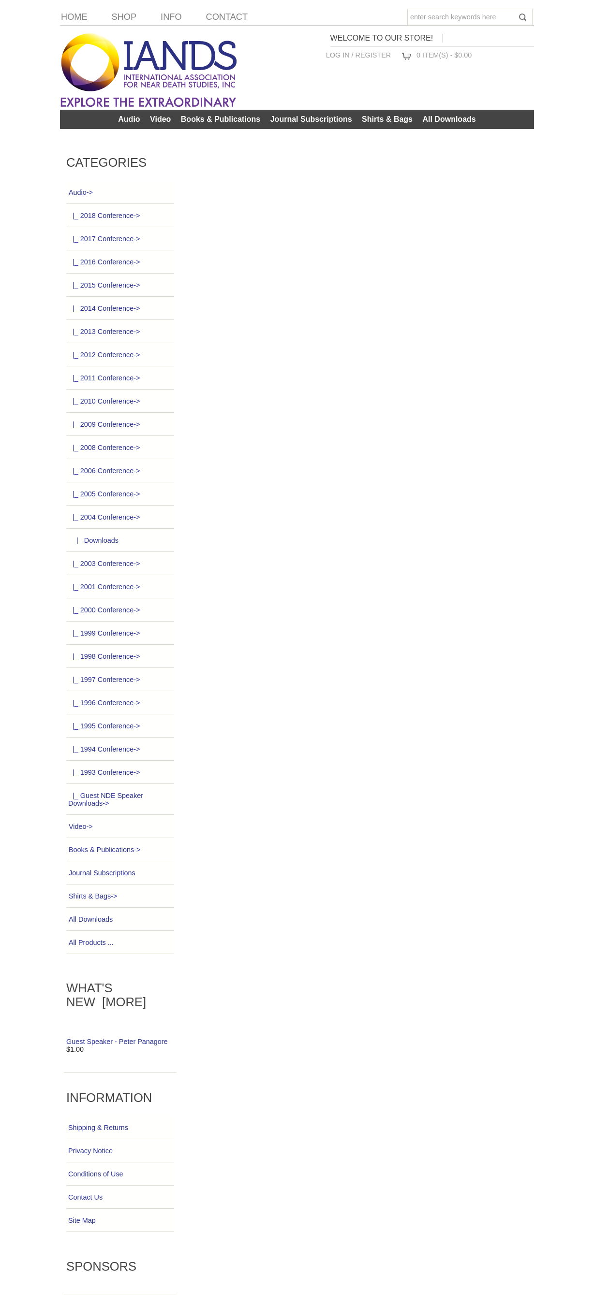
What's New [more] (106, 995)
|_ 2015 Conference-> (104, 285)
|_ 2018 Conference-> (104, 215)
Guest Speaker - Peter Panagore (117, 1041)
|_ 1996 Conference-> (104, 703)
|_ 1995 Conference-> (104, 726)
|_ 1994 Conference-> (104, 749)
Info (171, 17)
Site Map (82, 1220)
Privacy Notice (90, 1151)
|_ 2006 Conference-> (104, 471)
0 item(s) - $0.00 (444, 55)
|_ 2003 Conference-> (104, 563)
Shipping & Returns (98, 1127)
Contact (227, 17)
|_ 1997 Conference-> (104, 679)
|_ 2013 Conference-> (104, 331)
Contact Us (85, 1197)
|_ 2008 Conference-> (104, 447)
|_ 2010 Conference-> (104, 401)
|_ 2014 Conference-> (104, 308)
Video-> (80, 826)
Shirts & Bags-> (92, 896)
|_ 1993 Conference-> (104, 772)
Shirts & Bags (387, 119)
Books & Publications (220, 119)
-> (80, 192)
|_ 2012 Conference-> (104, 355)
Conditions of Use (95, 1174)
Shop (124, 17)
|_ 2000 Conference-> (104, 610)
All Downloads (448, 119)
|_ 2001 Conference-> (104, 587)
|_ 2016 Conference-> (104, 262)
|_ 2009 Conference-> (104, 424)
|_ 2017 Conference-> (104, 239)
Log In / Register (358, 55)
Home (74, 17)
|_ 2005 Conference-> (104, 494)
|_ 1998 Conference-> (104, 656)
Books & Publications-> (104, 850)
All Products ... (91, 942)
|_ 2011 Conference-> (104, 378)
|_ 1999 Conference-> (104, 633)
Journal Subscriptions (311, 119)
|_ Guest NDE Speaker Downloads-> (105, 799)
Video (160, 119)
